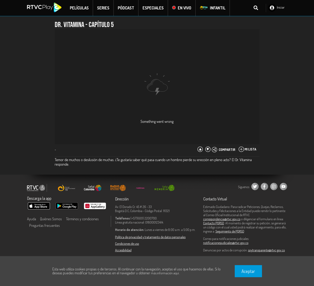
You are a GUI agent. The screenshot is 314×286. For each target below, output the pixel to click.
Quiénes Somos (51, 219)
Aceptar (248, 271)
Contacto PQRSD (213, 223)
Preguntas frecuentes (44, 225)
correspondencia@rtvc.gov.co (221, 219)
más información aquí (165, 273)
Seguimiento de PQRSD (229, 231)
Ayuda (31, 219)
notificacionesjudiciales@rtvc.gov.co (225, 243)
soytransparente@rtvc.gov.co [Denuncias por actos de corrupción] (266, 250)
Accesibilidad (123, 250)
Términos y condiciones (82, 219)
